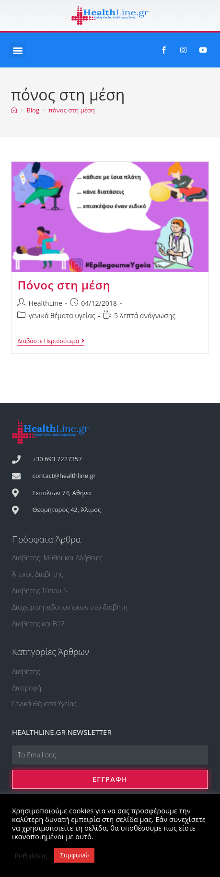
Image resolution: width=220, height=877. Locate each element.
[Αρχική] (14, 110)
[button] (17, 50)
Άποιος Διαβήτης (37, 573)
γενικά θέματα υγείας (61, 315)
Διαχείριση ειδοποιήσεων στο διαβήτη (69, 606)
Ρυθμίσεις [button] (30, 855)
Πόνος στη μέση (63, 285)
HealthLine (45, 303)
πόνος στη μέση (71, 110)
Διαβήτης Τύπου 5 (39, 590)
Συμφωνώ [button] (74, 855)
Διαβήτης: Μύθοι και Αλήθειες (57, 557)
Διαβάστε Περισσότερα (50, 341)
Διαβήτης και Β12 (38, 623)
